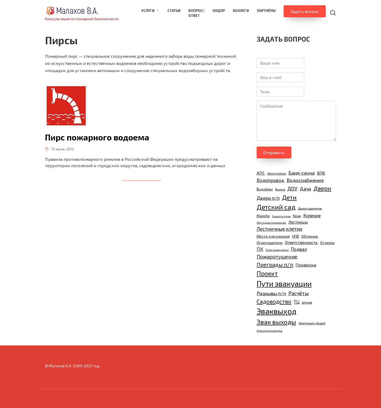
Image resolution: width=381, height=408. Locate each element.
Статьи (173, 10)
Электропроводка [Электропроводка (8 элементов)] (269, 330)
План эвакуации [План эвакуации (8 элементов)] (277, 249)
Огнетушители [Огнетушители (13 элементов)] (270, 242)
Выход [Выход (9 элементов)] (280, 189)
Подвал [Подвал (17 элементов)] (299, 249)
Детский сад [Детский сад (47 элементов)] (276, 207)
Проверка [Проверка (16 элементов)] (306, 264)
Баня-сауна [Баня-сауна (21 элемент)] (301, 173)
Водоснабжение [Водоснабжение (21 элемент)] (305, 180)
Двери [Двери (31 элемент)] (322, 188)
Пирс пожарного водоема (97, 137)
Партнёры (266, 10)
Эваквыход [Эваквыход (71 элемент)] (276, 311)
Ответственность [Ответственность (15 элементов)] (301, 242)
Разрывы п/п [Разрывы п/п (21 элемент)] (271, 293)
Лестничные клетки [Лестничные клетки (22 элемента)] (279, 229)
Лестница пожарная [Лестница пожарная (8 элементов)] (271, 222)
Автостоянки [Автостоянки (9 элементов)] (276, 173)
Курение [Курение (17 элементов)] (312, 215)
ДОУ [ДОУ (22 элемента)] (292, 188)
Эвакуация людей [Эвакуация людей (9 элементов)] (311, 323)
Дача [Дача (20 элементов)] (305, 189)
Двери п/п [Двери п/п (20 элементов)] (268, 198)
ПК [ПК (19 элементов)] (260, 249)
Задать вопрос (304, 11)
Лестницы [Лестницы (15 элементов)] (298, 221)
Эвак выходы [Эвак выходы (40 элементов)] (276, 322)
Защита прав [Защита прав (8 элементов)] (281, 216)
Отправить (274, 152)
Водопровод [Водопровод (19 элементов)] (270, 180)
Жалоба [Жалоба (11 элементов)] (263, 216)
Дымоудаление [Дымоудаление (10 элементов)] (310, 208)
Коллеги (241, 10)
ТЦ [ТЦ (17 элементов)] (297, 301)
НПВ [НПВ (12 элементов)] (295, 236)
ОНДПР (218, 10)
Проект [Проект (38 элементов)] (267, 273)
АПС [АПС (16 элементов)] (261, 172)
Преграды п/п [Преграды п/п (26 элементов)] (275, 264)
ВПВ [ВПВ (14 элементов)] (321, 173)
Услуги (148, 10)
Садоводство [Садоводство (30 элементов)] (274, 301)
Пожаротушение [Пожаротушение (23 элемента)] (277, 257)
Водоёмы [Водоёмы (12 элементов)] (265, 189)
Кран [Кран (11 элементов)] (297, 216)
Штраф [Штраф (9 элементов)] (307, 302)
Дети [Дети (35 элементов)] (289, 197)
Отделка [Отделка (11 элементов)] (327, 243)
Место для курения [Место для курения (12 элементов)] (273, 236)
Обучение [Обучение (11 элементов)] (309, 236)
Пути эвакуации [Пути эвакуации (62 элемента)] (284, 283)
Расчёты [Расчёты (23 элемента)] (298, 293)
